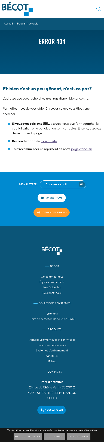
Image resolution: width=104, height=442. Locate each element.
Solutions (52, 313)
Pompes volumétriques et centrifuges (52, 339)
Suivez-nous (51, 197)
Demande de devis (54, 212)
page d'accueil (81, 149)
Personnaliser (79, 436)
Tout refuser (54, 436)
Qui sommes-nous (52, 276)
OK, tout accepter (27, 436)
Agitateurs (52, 356)
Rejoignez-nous (52, 293)
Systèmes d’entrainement (52, 350)
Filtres (52, 361)
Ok (81, 184)
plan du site (49, 141)
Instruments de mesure (52, 345)
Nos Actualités (52, 287)
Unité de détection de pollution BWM (52, 319)
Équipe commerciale (52, 282)
